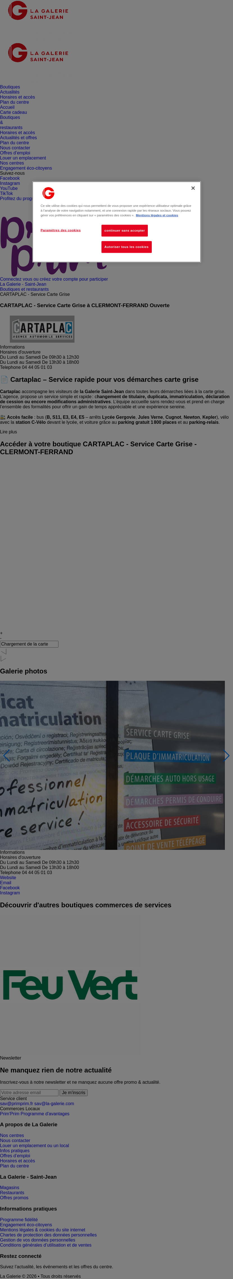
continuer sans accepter (125, 230)
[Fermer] (193, 188)
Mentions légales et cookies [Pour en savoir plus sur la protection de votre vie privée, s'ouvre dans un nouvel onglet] (157, 215)
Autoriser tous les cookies (127, 247)
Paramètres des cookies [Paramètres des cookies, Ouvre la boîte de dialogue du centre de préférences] (61, 230)
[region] (116, 221)
